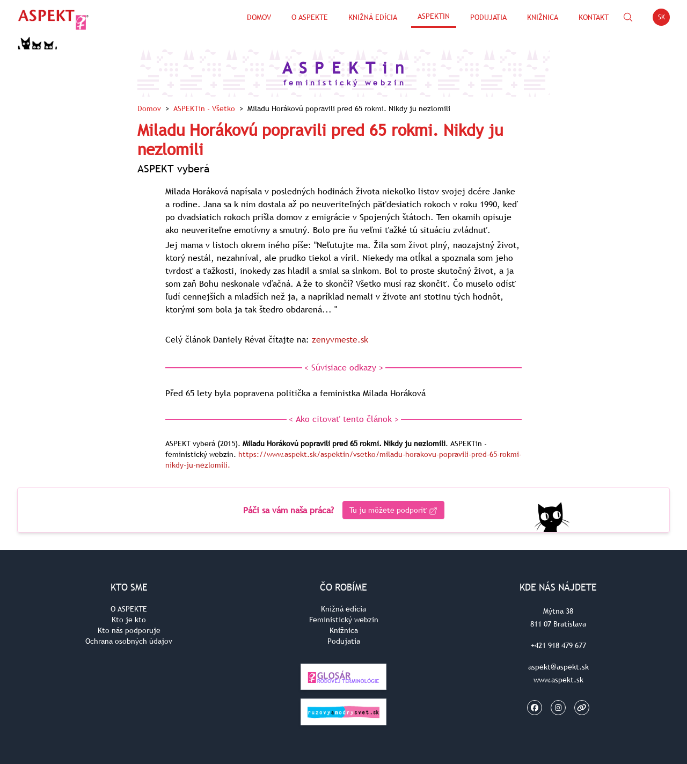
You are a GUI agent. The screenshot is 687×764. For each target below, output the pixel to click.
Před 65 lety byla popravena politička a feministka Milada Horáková (295, 393)
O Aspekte (309, 17)
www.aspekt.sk (558, 680)
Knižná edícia (372, 17)
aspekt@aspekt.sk (558, 667)
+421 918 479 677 (558, 645)
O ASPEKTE (129, 609)
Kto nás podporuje (129, 630)
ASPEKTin (434, 16)
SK (664, 19)
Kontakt (594, 17)
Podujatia (488, 17)
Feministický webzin (343, 619)
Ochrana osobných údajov (128, 641)
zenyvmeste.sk (340, 339)
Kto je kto (129, 619)
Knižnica (542, 17)
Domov (259, 17)
